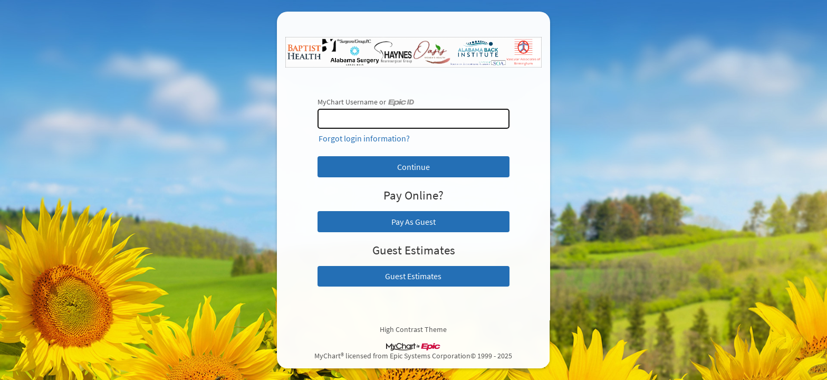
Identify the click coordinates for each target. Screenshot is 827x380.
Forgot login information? (364, 138)
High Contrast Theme (413, 329)
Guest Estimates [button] (413, 276)
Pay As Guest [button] (413, 221)
